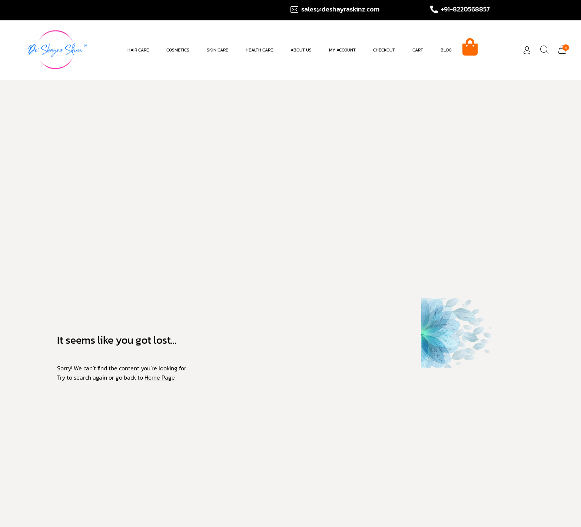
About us (301, 50)
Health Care (259, 50)
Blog (446, 50)
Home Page (160, 377)
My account (342, 50)
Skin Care (217, 50)
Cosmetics (177, 50)
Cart (417, 50)
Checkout (384, 50)
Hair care (138, 50)
